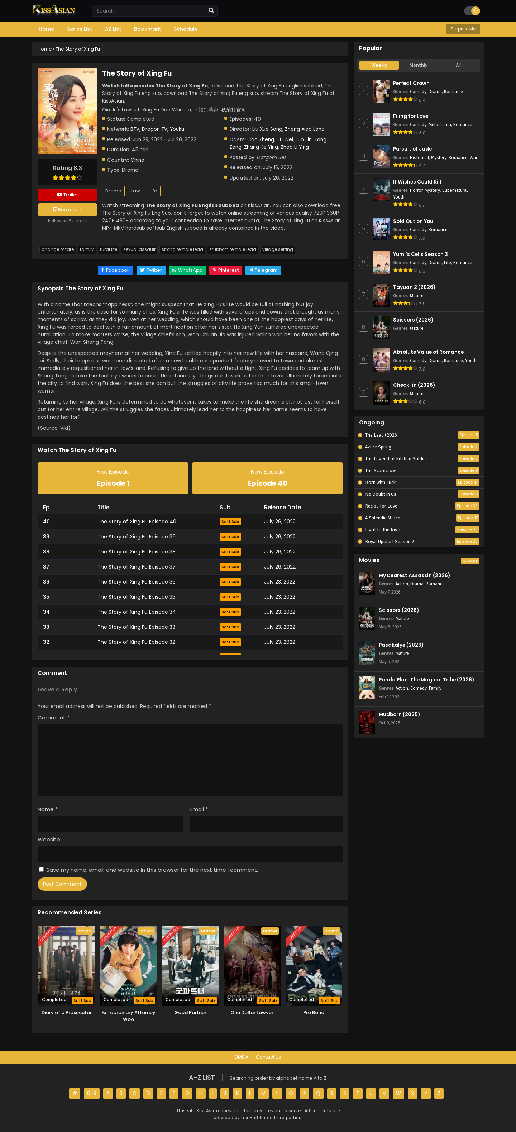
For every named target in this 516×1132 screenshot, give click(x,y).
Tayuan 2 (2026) (414, 287)
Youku (177, 129)
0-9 (91, 1093)
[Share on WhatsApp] (187, 270)
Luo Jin (304, 139)
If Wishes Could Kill (417, 182)
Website (49, 839)
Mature (417, 295)
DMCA (242, 1056)
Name (48, 809)
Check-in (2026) (414, 385)
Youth (399, 197)
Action (402, 583)
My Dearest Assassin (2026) (414, 575)
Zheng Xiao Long (305, 129)
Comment (54, 717)
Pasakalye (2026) (401, 645)
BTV (134, 129)
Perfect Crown (411, 83)
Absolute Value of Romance (428, 352)
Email (199, 809)
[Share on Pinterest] (225, 270)
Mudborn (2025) (399, 714)
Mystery (438, 157)
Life (153, 190)
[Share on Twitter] (151, 270)
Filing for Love (410, 116)
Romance (453, 91)
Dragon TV (154, 129)
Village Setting (277, 249)
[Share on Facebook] (115, 270)
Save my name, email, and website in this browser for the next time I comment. (152, 870)
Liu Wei (285, 139)
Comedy (418, 91)
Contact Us (268, 1056)
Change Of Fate (58, 249)
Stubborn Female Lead (232, 249)
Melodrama (440, 124)
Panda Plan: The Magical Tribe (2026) (426, 679)
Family (87, 249)
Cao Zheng (260, 139)
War (473, 157)
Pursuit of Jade (412, 149)
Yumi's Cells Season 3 (420, 254)
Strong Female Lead (182, 249)
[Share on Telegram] (263, 270)
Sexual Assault (139, 249)
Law (135, 190)
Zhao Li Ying (295, 147)
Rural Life (108, 249)
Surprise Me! (463, 29)
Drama (113, 190)
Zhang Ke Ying (261, 147)
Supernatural (455, 190)
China (137, 160)
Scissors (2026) (413, 320)
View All (470, 561)
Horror (416, 190)
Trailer (67, 194)
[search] (211, 11)
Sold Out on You (413, 221)
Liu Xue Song (267, 129)
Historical (419, 157)
